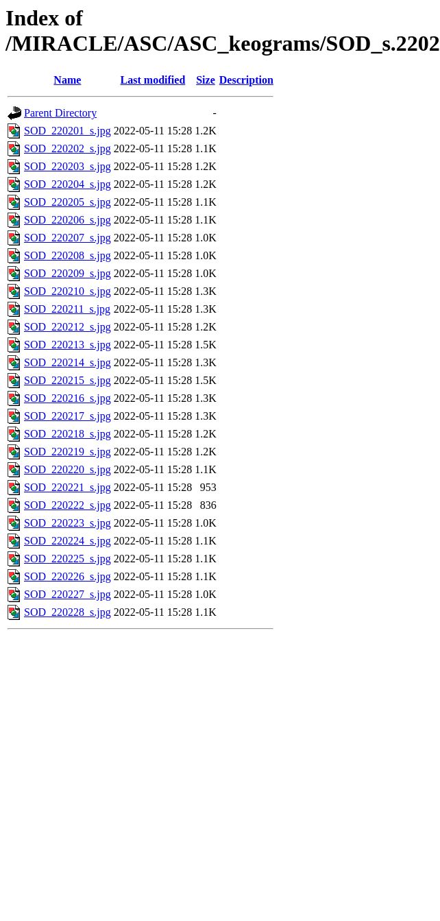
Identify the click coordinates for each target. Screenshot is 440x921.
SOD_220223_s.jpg (67, 523)
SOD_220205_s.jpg (67, 202)
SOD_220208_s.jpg (67, 255)
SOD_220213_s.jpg (67, 344)
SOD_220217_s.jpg (67, 416)
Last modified (153, 80)
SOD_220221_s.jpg (67, 487)
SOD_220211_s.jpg (67, 309)
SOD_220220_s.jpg (67, 469)
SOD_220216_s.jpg (67, 398)
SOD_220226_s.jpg (67, 576)
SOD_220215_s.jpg (67, 380)
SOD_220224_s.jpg (67, 541)
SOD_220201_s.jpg (67, 130)
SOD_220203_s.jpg (67, 166)
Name (67, 80)
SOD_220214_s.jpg (67, 362)
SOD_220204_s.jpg (67, 184)
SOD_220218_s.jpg (67, 434)
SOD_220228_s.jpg (67, 612)
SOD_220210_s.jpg (67, 291)
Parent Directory (60, 113)
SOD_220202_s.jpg (67, 148)
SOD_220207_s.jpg (67, 237)
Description (246, 80)
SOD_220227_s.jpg (67, 594)
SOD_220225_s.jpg (67, 558)
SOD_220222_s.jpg (67, 505)
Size (205, 80)
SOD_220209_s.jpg (67, 273)
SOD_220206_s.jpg (67, 220)
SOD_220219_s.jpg (67, 451)
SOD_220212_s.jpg (67, 327)
